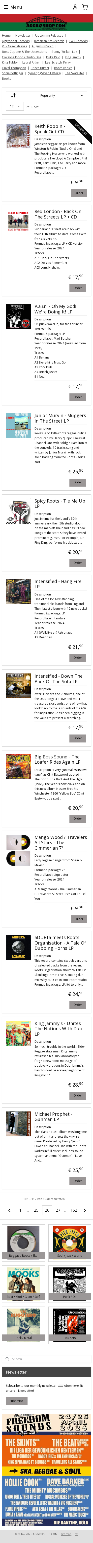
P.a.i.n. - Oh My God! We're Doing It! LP (55, 309)
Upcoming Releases (49, 35)
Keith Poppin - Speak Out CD (49, 129)
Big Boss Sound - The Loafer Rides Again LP (57, 759)
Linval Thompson (14, 68)
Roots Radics (63, 68)
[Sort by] (46, 95)
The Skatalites (74, 73)
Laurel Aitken (31, 62)
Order (79, 193)
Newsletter (23, 35)
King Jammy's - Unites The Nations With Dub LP (58, 1029)
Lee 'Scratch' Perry (58, 62)
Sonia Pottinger (12, 73)
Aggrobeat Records (16, 41)
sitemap (66, 1534)
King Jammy (73, 57)
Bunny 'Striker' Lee (64, 52)
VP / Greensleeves (14, 46)
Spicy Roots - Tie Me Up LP (59, 503)
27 (58, 1210)
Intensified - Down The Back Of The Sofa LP (58, 678)
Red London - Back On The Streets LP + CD (57, 214)
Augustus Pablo (43, 46)
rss (76, 1534)
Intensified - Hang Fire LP (58, 584)
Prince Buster (40, 68)
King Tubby (10, 62)
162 (73, 1210)
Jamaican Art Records (49, 41)
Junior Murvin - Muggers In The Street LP (60, 418)
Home (6, 35)
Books (6, 78)
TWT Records (78, 41)
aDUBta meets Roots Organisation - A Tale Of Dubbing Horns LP (60, 943)
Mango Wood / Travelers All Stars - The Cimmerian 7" (60, 842)
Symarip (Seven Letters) (44, 73)
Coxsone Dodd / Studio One (21, 57)
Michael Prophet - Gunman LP (53, 1116)
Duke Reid (53, 57)
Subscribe (17, 1401)
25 (36, 1210)
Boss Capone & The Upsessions (24, 52)
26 (47, 1210)
